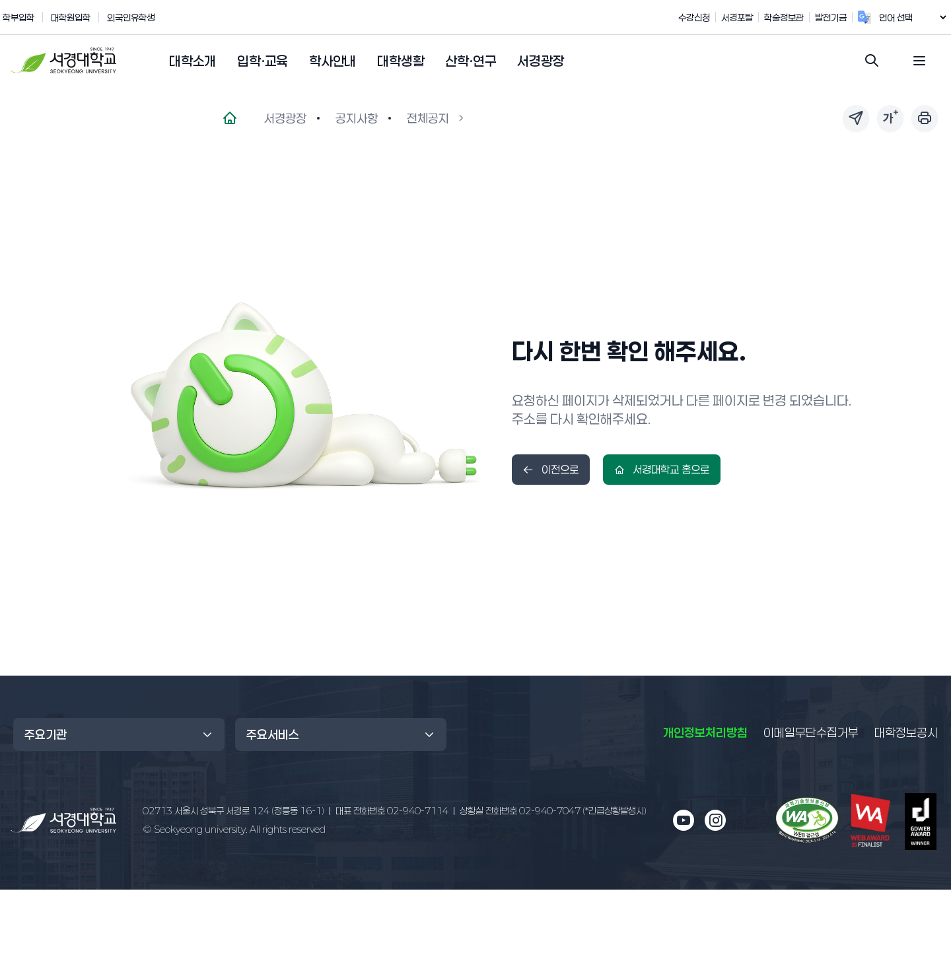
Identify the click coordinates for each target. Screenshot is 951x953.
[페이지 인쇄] (924, 118)
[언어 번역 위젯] (919, 17)
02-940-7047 (553, 810)
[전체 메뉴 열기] (919, 60)
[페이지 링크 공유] (856, 118)
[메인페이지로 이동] (230, 118)
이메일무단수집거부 (811, 732)
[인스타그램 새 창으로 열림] (715, 820)
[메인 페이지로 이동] (63, 820)
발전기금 (845, 17)
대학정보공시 (906, 732)
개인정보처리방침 (705, 732)
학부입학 (18, 17)
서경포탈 (751, 17)
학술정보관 (798, 17)
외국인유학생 (131, 17)
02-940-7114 (391, 810)
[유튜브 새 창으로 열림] (683, 820)
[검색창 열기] (871, 60)
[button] (192, 61)
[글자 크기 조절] (890, 118)
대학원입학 (70, 17)
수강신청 (708, 17)
